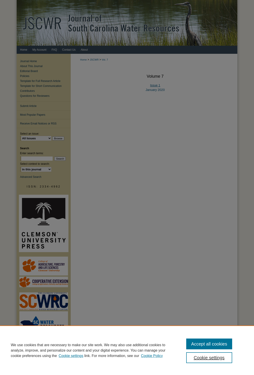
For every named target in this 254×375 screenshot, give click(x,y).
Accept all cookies (209, 343)
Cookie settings (71, 356)
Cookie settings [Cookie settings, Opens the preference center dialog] (209, 357)
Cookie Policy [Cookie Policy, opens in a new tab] (152, 356)
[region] (127, 350)
